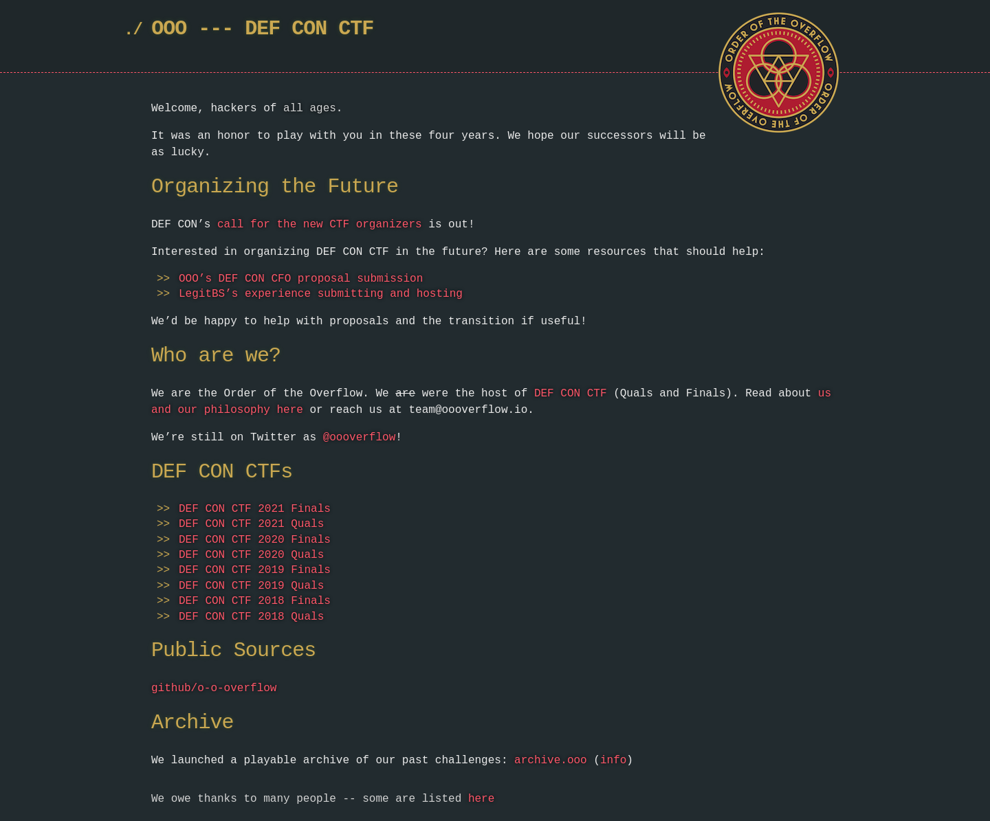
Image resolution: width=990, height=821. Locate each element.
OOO (168, 29)
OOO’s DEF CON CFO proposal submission (301, 278)
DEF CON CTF (570, 393)
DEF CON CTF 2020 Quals (251, 555)
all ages (309, 108)
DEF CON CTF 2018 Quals (251, 617)
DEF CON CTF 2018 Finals (255, 601)
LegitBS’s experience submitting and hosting (321, 294)
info (613, 760)
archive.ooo (550, 760)
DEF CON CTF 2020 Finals (255, 540)
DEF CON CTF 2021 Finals (255, 509)
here (481, 799)
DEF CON (286, 29)
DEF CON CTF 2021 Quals (251, 524)
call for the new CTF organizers (319, 224)
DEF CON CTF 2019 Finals (255, 570)
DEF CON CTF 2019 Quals (251, 586)
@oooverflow (359, 437)
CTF (355, 29)
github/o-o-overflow (213, 688)
